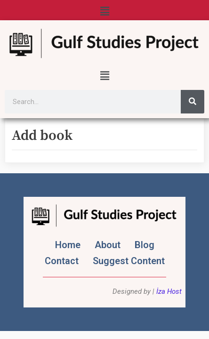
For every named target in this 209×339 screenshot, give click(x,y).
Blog (144, 244)
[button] (104, 11)
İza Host (169, 291)
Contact (62, 260)
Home (67, 244)
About (108, 244)
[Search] (192, 101)
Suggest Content (129, 260)
